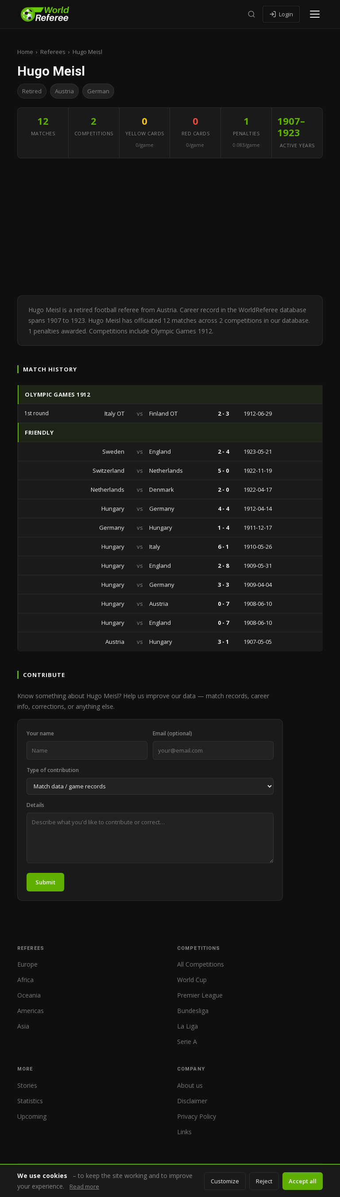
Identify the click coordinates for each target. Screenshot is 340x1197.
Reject (264, 1181)
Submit (45, 882)
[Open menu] (315, 14)
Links (184, 1132)
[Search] (251, 14)
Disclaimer (192, 1101)
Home (25, 52)
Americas (30, 1010)
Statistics (30, 1101)
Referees (53, 52)
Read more (84, 1186)
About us (190, 1085)
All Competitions (200, 964)
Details (35, 805)
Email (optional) (172, 733)
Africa (25, 979)
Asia (23, 1026)
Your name (40, 733)
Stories (27, 1085)
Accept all (303, 1181)
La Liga (187, 1026)
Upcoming (31, 1116)
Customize (225, 1181)
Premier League (200, 995)
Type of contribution (53, 770)
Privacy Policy (196, 1116)
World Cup (192, 979)
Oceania (29, 995)
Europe (27, 964)
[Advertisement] (170, 229)
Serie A (187, 1041)
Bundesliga (193, 1010)
